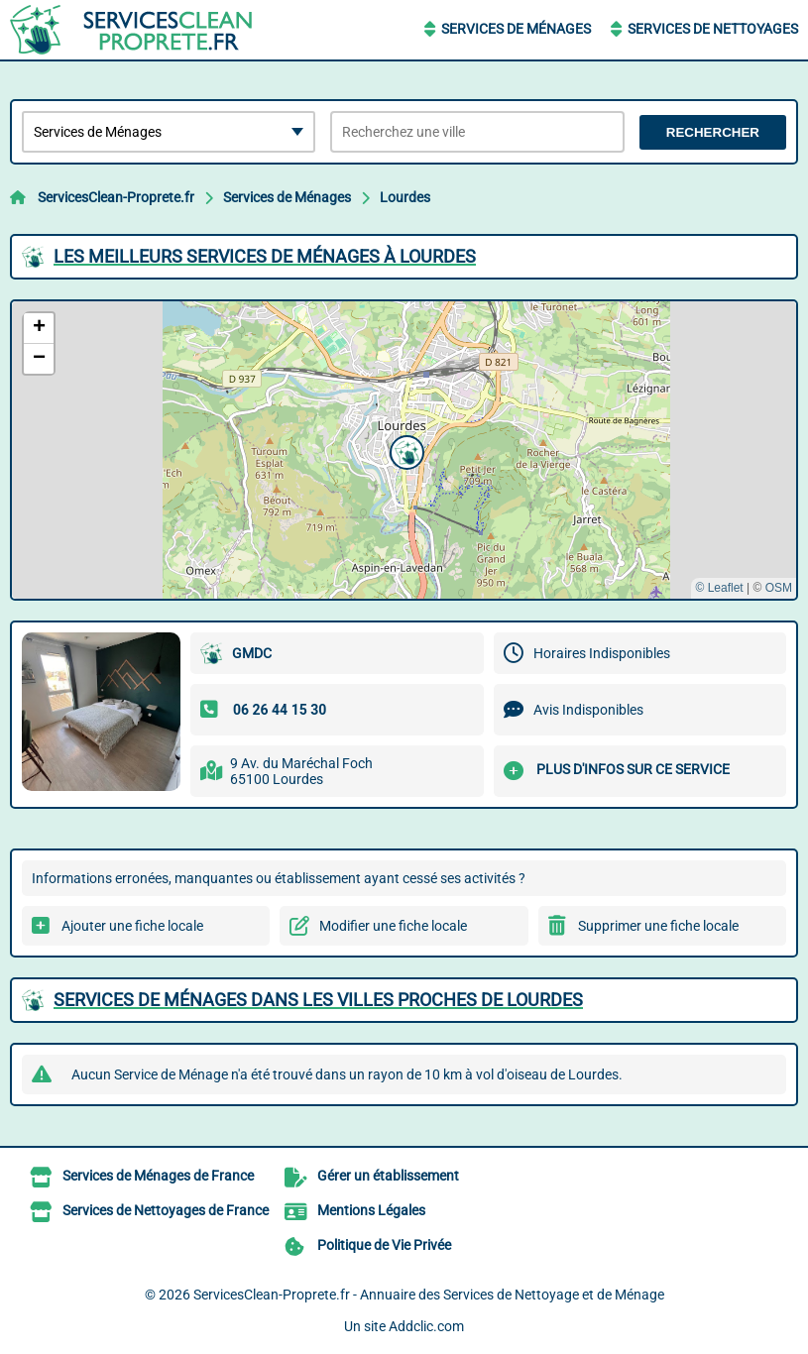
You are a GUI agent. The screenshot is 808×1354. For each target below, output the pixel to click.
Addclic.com (426, 1326)
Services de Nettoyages (713, 29)
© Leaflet (719, 588)
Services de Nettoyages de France (165, 1210)
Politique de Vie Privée (384, 1245)
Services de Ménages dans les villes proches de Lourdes (318, 999)
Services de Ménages (516, 29)
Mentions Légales (371, 1210)
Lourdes (405, 197)
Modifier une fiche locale (393, 926)
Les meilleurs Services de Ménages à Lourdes (265, 256)
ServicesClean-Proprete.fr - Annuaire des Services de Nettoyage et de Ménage (428, 1294)
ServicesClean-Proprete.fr (116, 197)
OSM (778, 588)
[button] (404, 450)
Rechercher (712, 132)
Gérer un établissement (388, 1176)
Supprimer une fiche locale (658, 926)
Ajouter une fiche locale (132, 926)
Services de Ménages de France (158, 1176)
